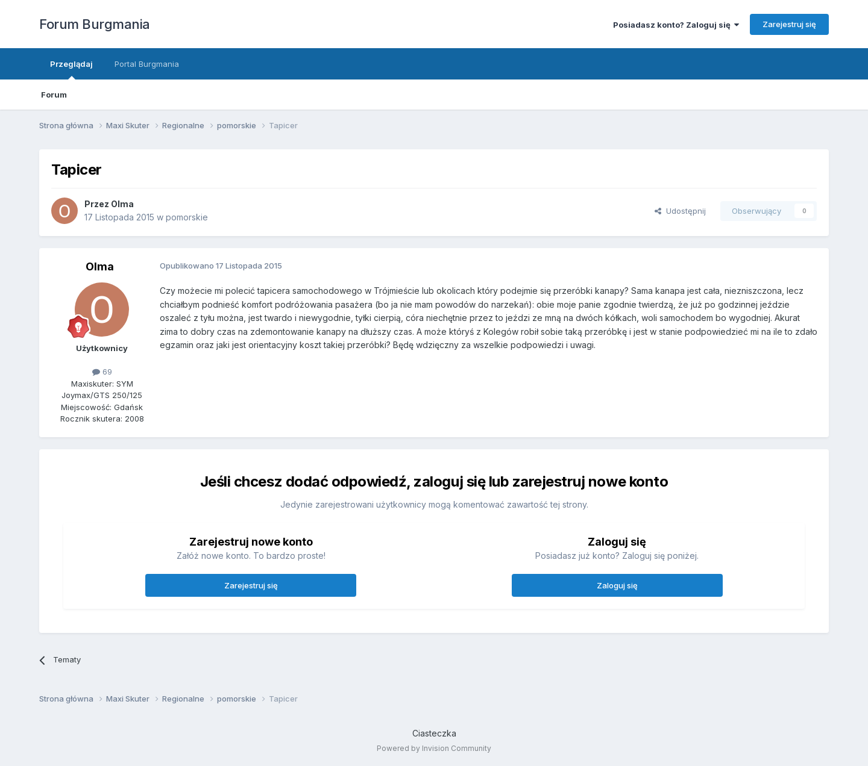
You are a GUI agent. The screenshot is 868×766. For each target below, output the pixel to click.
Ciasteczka (434, 733)
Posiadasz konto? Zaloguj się (676, 25)
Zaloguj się (617, 585)
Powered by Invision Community (434, 748)
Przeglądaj (71, 69)
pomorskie (187, 217)
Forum (54, 94)
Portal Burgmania (147, 64)
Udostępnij (680, 211)
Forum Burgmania (94, 24)
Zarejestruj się (789, 24)
